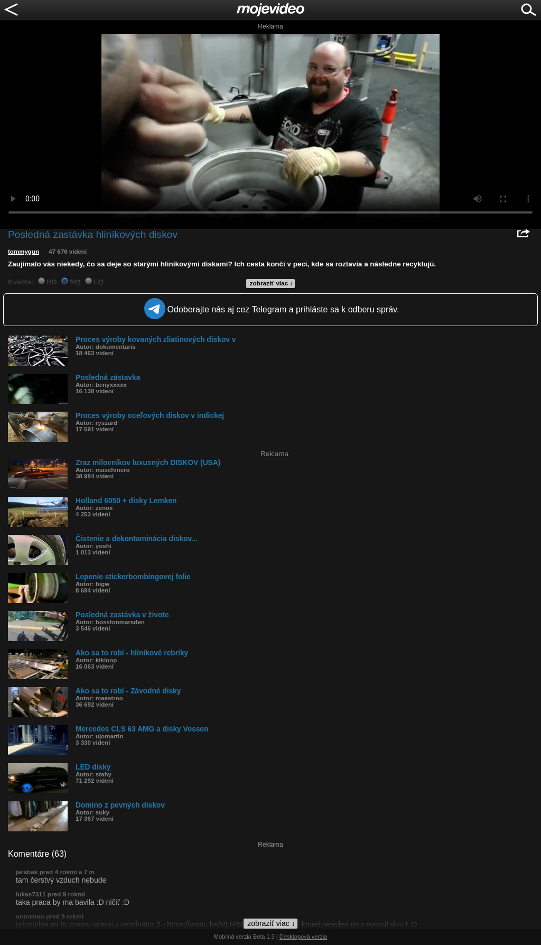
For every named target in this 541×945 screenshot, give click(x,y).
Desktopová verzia (303, 936)
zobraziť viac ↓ (271, 283)
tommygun (23, 251)
